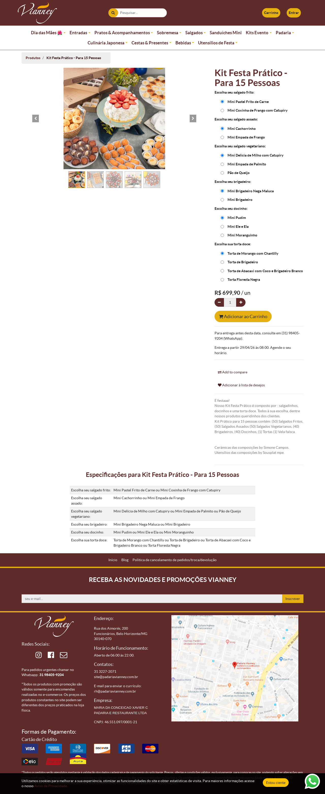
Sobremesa (167, 32)
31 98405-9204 (51, 675)
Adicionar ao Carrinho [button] (243, 316)
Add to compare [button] (232, 372)
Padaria (283, 32)
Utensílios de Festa (216, 42)
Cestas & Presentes (150, 42)
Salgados (194, 32)
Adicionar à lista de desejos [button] (241, 385)
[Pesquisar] (113, 12)
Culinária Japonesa (106, 42)
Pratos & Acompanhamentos (122, 32)
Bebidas (183, 42)
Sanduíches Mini (226, 32)
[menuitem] (112, 560)
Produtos (33, 58)
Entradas (78, 32)
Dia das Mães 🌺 (46, 32)
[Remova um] (219, 302)
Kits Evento (257, 32)
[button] (36, 118)
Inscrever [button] (292, 599)
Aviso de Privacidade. (51, 786)
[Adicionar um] (241, 302)
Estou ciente (275, 783)
